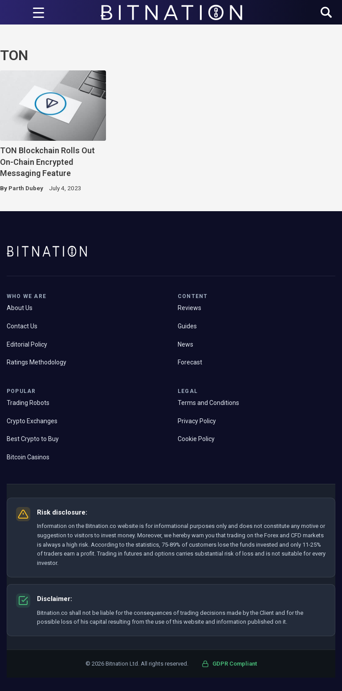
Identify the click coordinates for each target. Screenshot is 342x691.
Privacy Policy (197, 421)
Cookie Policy (196, 438)
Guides (187, 326)
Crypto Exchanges (32, 421)
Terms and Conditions (208, 402)
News (185, 344)
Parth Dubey (25, 188)
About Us (20, 307)
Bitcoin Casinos (28, 457)
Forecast (190, 362)
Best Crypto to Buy (33, 438)
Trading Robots (28, 402)
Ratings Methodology (36, 362)
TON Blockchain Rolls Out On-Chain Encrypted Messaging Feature (47, 162)
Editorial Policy (27, 344)
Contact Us (22, 326)
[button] (326, 13)
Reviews (189, 307)
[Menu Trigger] (38, 12)
